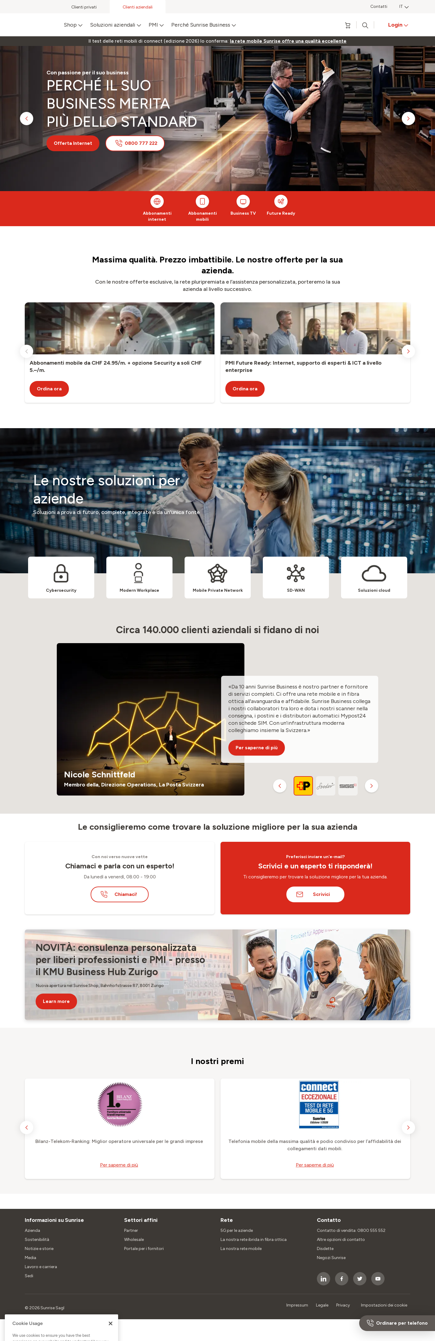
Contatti (378, 6)
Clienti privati (84, 7)
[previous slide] (26, 118)
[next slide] (408, 118)
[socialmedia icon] (323, 1278)
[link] (288, 41)
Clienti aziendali (138, 7)
